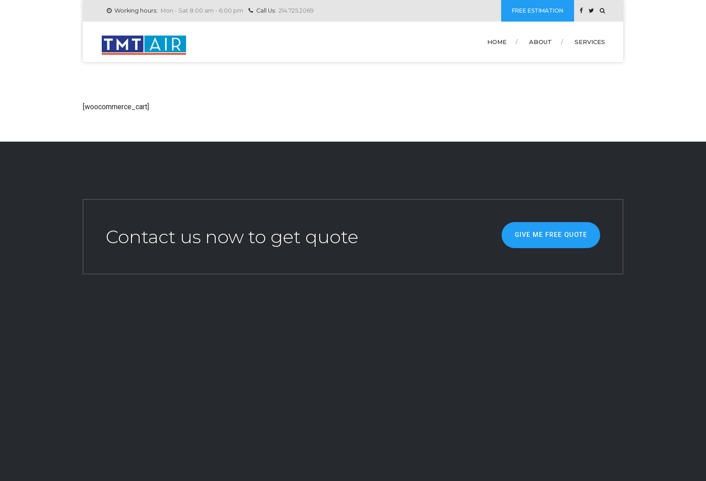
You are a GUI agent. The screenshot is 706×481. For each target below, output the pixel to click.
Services (590, 41)
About (540, 41)
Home (497, 41)
